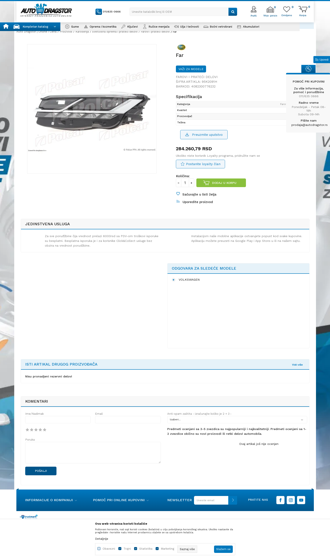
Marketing (167, 548)
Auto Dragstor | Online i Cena (36, 31)
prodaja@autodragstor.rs (309, 125)
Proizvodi (66, 31)
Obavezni (109, 548)
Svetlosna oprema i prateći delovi (115, 31)
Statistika (145, 548)
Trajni (127, 548)
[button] (183, 12)
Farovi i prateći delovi (155, 31)
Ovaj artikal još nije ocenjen (258, 444)
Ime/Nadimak (34, 413)
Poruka (30, 439)
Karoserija (82, 31)
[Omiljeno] (286, 15)
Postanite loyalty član (203, 164)
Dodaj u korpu (224, 183)
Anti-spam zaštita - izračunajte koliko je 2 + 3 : (199, 413)
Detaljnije (101, 538)
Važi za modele (190, 69)
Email (99, 413)
